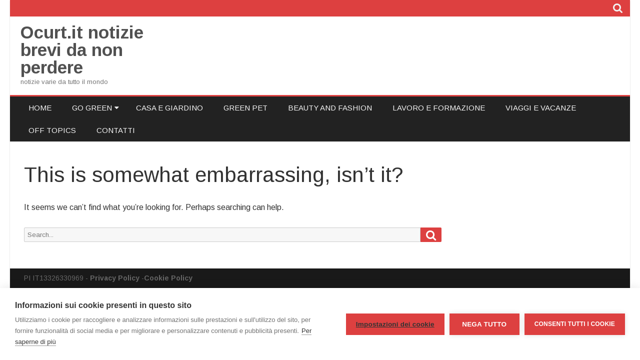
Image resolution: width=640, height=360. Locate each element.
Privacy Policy (115, 278)
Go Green (92, 108)
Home (40, 108)
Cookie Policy (168, 278)
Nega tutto (484, 324)
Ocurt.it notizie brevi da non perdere (82, 50)
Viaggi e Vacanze (541, 108)
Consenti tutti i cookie (574, 324)
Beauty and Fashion (330, 108)
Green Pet (246, 108)
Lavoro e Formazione (438, 108)
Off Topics (52, 130)
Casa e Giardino (169, 108)
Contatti (115, 130)
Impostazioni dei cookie (395, 324)
